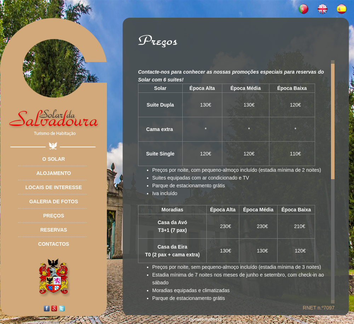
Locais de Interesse (53, 187)
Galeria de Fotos (53, 201)
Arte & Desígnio (238, 319)
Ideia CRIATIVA (272, 319)
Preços (53, 215)
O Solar (53, 159)
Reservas (53, 230)
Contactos (53, 244)
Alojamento (53, 173)
